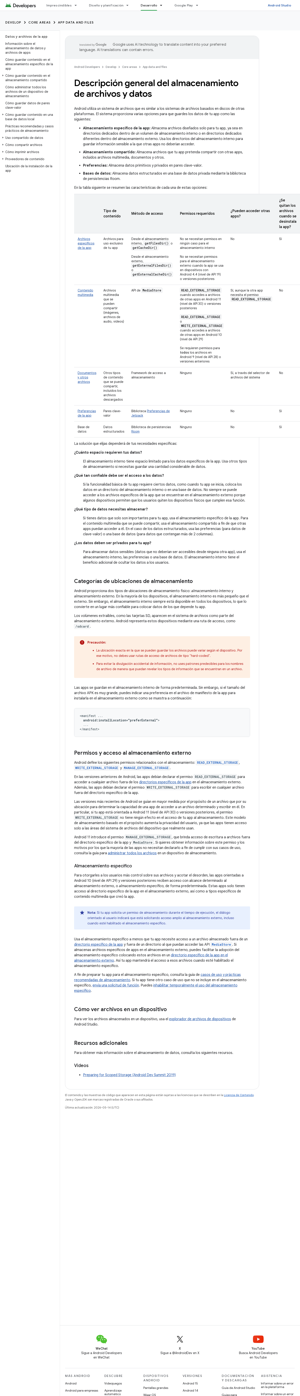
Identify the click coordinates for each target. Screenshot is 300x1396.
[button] (29, 78)
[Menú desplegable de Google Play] (199, 5)
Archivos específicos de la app (86, 243)
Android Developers (87, 67)
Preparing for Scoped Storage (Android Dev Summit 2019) (129, 1075)
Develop (13, 22)
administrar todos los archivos (132, 853)
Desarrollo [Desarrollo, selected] (149, 5)
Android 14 (190, 1390)
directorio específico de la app (98, 944)
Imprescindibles (59, 5)
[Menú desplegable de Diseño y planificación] (129, 5)
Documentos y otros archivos (87, 377)
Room (135, 431)
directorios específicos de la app (165, 782)
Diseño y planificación (106, 5)
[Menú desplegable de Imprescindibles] (78, 5)
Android (71, 1383)
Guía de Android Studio (238, 1388)
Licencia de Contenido (239, 1095)
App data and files (76, 22)
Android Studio (279, 5)
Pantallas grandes (155, 1388)
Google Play (183, 5)
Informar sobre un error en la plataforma (277, 1385)
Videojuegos (113, 1383)
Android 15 (190, 1383)
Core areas (39, 22)
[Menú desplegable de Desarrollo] (163, 5)
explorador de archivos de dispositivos (200, 1019)
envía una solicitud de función (116, 985)
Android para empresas (81, 1390)
